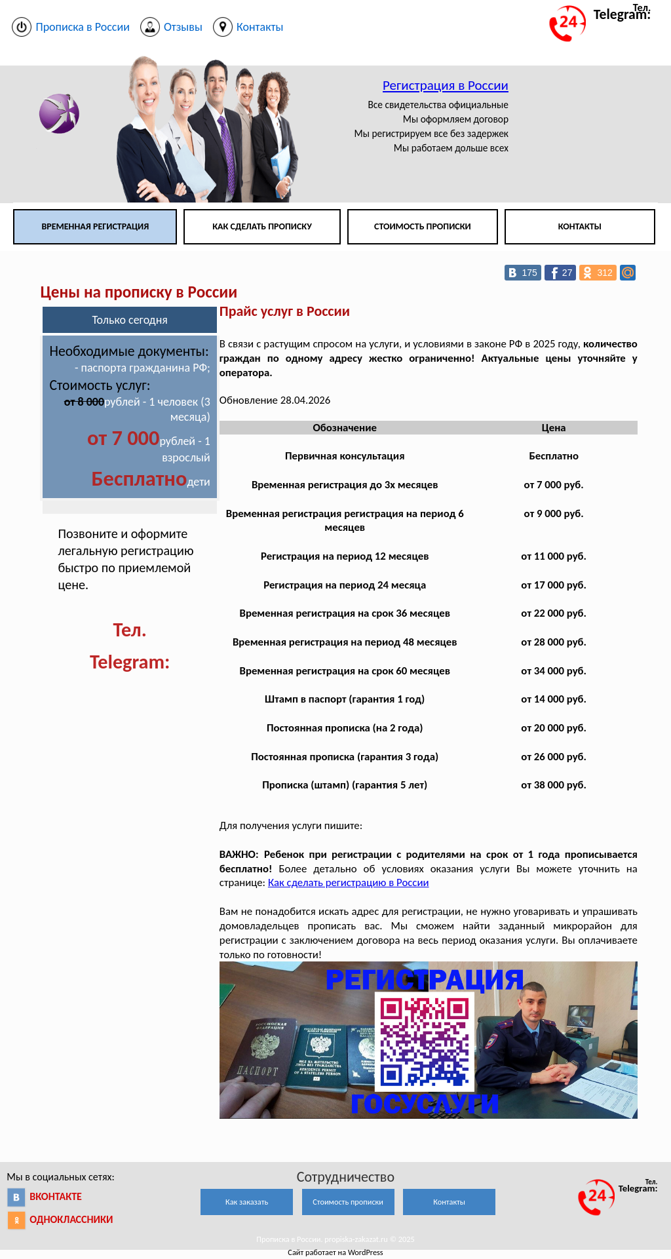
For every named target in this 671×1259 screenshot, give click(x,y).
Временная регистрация (95, 226)
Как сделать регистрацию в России (348, 882)
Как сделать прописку (262, 226)
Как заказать (246, 1202)
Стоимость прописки (422, 226)
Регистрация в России (445, 85)
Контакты (580, 226)
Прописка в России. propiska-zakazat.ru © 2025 (335, 1239)
